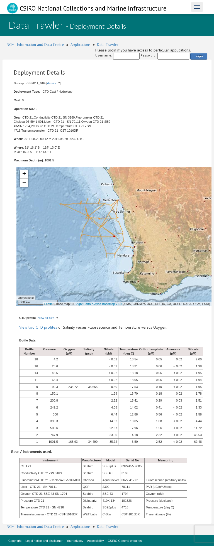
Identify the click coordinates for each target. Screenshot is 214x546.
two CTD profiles (42, 327)
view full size (46, 317)
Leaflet (49, 304)
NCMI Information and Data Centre (35, 44)
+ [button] (24, 174)
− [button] (24, 183)
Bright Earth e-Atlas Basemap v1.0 (98, 304)
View (23, 327)
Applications (80, 44)
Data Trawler (108, 44)
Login (199, 56)
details (51, 83)
